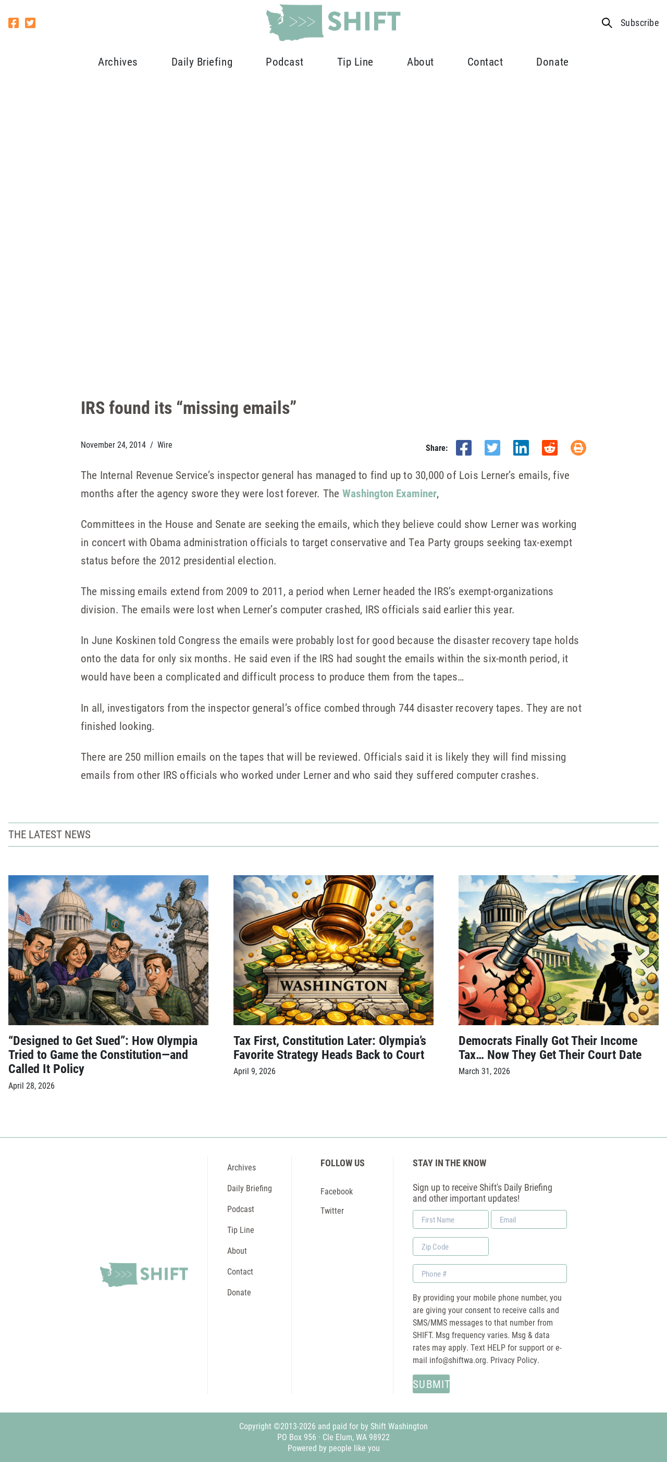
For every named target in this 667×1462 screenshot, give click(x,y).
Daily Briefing (201, 61)
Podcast (285, 61)
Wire (164, 444)
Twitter (332, 1210)
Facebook (336, 1191)
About (420, 61)
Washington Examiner (389, 493)
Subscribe (640, 23)
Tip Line (355, 61)
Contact (485, 61)
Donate (552, 61)
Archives (118, 61)
